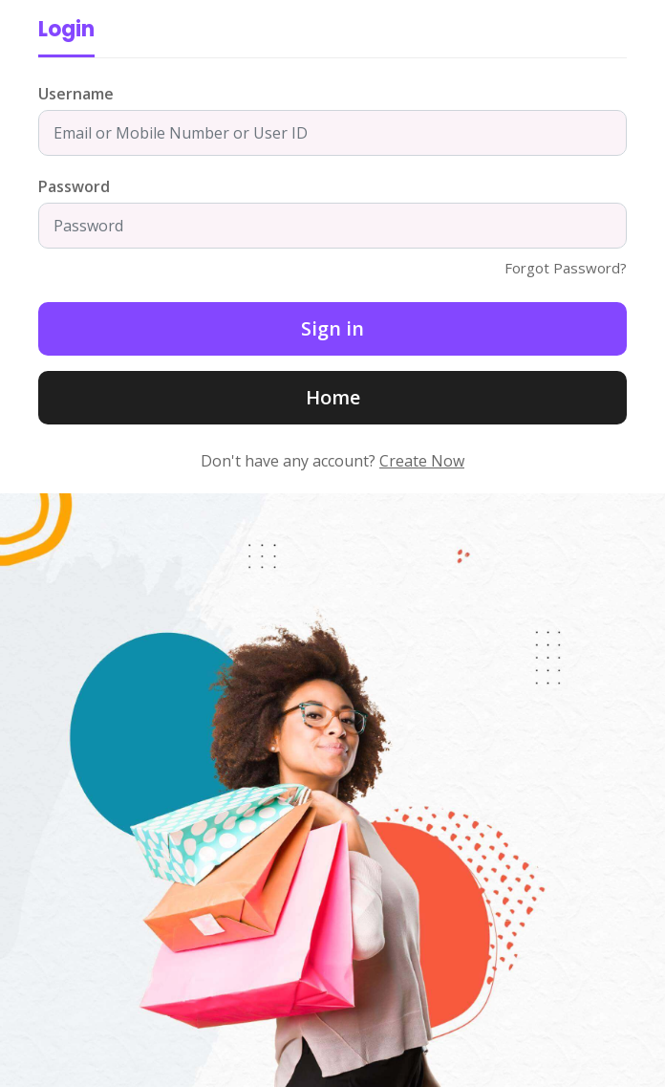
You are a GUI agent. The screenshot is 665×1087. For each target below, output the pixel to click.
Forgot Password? (565, 267)
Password (74, 186)
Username (76, 93)
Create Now (421, 460)
